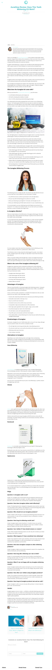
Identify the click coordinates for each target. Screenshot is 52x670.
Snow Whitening (10, 369)
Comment (40, 653)
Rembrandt (9, 446)
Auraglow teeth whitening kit (24, 92)
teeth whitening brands (22, 57)
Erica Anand (26, 10)
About (9, 44)
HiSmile (9, 409)
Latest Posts (13, 44)
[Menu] (2, 2)
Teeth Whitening (9, 609)
